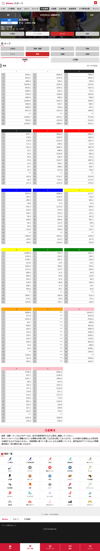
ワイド (12, 54)
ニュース (90, 548)
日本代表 (62, 9)
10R (91, 15)
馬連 (87, 49)
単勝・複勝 (37, 49)
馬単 (37, 54)
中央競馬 (44, 9)
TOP (3, 9)
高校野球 (72, 9)
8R (8, 15)
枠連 (62, 49)
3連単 (87, 54)
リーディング (50, 548)
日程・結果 (30, 548)
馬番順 (25, 60)
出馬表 (12, 34)
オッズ (62, 34)
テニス (95, 9)
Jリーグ (35, 9)
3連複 (62, 54)
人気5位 (12, 49)
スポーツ (16, 519)
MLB (19, 9)
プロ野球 (11, 9)
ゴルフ (26, 9)
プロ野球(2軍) (84, 9)
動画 (70, 548)
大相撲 (53, 9)
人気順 (75, 60)
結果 (87, 34)
